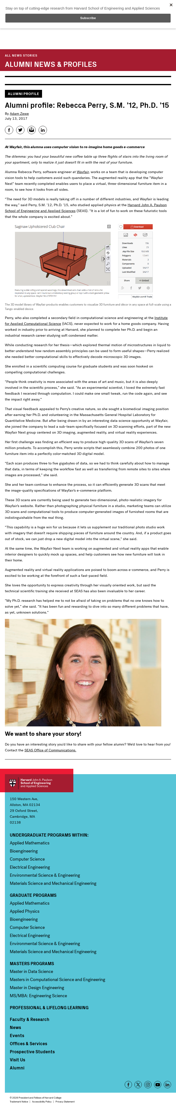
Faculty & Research (29, 1019)
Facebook (128, 1084)
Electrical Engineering (30, 867)
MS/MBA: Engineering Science (38, 996)
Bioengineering (24, 851)
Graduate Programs (33, 895)
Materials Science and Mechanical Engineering (53, 883)
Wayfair (83, 171)
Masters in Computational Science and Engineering (57, 979)
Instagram (148, 1084)
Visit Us (17, 1059)
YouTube (157, 1084)
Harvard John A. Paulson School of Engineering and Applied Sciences (39, 783)
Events (17, 1035)
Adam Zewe (19, 113)
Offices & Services (28, 1043)
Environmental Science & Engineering (45, 875)
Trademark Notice (19, 1101)
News (15, 1027)
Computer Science (27, 859)
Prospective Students (32, 1051)
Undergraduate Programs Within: (49, 835)
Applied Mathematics (29, 843)
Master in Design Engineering (37, 987)
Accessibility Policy (42, 1101)
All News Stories (21, 55)
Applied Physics (24, 911)
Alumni (17, 1068)
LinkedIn (167, 1084)
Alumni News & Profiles (51, 64)
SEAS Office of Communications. (50, 750)
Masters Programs (32, 963)
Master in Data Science (31, 971)
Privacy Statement (65, 1101)
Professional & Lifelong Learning (49, 1007)
